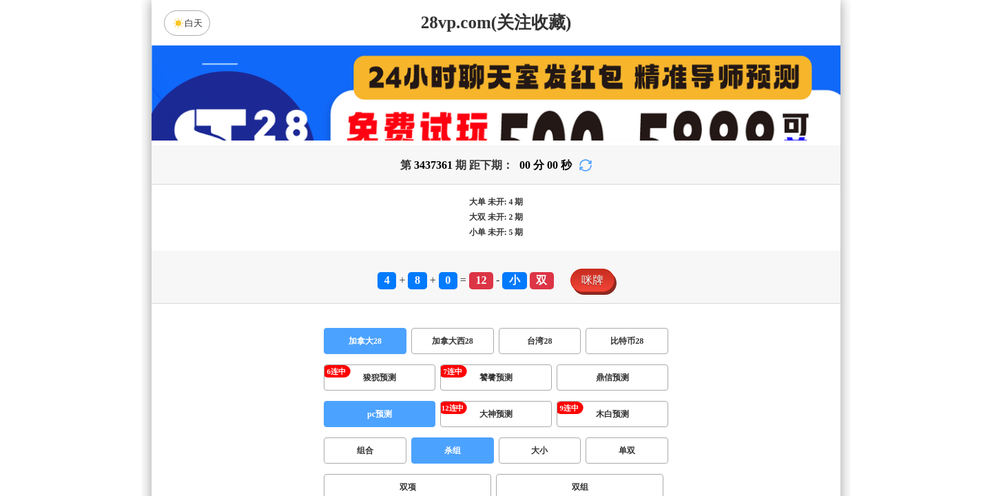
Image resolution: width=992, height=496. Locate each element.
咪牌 (592, 280)
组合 (365, 450)
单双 (627, 450)
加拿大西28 (452, 341)
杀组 (452, 450)
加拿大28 (365, 341)
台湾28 (539, 341)
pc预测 (379, 414)
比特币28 (626, 341)
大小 (539, 450)
